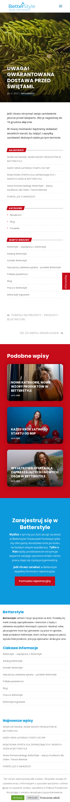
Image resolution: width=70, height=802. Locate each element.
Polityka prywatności (17, 274)
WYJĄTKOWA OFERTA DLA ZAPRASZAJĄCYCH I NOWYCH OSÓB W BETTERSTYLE (35, 472)
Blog (12, 221)
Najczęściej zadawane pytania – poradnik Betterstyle (34, 267)
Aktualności (27, 93)
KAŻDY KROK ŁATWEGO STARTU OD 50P (28, 167)
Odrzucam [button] (33, 797)
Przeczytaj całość (50, 797)
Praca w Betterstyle (17, 287)
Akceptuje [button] (17, 797)
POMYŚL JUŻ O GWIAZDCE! (21, 196)
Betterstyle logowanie (18, 294)
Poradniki (14, 228)
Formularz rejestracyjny (35, 581)
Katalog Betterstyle (17, 253)
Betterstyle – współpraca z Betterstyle (26, 246)
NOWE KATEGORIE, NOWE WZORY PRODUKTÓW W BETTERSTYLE (30, 386)
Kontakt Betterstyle (17, 260)
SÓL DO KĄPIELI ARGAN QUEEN (39, 333)
